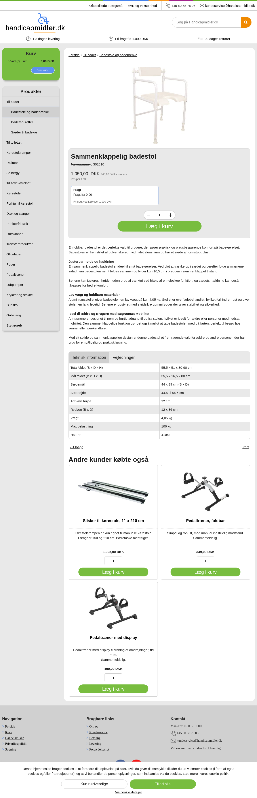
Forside (74, 55)
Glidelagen (14, 254)
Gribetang (13, 315)
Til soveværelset (18, 183)
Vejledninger (124, 357)
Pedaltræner (15, 274)
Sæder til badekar (24, 132)
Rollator (12, 163)
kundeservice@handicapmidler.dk (230, 6)
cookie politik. (219, 773)
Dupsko (12, 305)
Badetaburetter (22, 122)
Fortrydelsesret (99, 749)
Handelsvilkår (14, 738)
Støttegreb (14, 325)
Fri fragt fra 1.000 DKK (128, 38)
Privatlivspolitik (16, 743)
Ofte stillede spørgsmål (106, 6)
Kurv (8, 732)
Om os (93, 726)
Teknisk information (89, 357)
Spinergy (12, 173)
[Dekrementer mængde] (148, 215)
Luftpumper (14, 285)
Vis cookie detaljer (128, 792)
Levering (95, 743)
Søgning (10, 749)
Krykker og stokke (19, 295)
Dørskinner (14, 234)
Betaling (95, 738)
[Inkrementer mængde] (170, 215)
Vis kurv (42, 70)
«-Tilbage (76, 447)
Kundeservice (98, 732)
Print (245, 447)
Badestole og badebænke (30, 112)
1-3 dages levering (43, 38)
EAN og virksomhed (142, 6)
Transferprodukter (19, 244)
